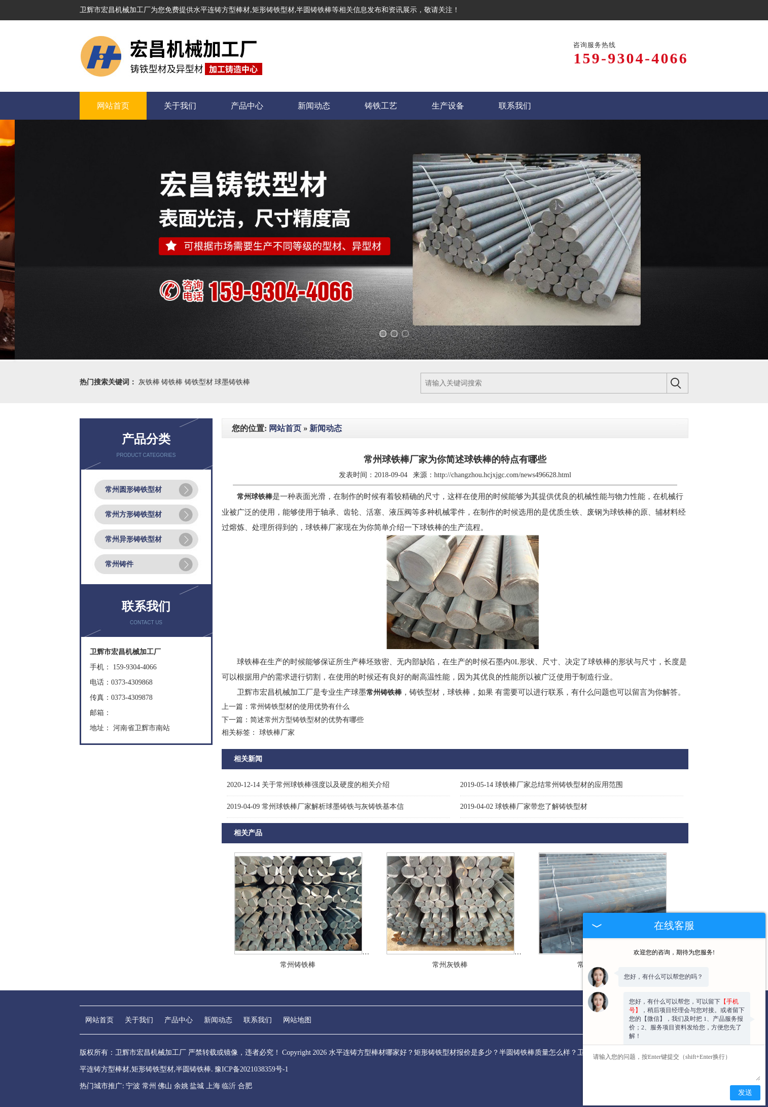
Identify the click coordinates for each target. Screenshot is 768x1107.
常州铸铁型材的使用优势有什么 (300, 706)
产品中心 (178, 1020)
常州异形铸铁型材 (133, 539)
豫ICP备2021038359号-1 (251, 1069)
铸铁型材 (200, 382)
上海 (213, 1086)
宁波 (133, 1086)
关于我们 (139, 1020)
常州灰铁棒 (450, 965)
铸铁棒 (173, 382)
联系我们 (257, 1020)
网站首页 (285, 428)
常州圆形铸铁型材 (133, 489)
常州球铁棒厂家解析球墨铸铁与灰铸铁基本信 (315, 806)
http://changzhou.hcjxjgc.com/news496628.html (502, 475)
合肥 (245, 1086)
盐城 (197, 1086)
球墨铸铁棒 (232, 382)
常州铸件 (119, 564)
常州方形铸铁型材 (133, 514)
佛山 (165, 1086)
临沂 (229, 1086)
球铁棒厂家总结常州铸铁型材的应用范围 (541, 785)
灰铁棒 (150, 382)
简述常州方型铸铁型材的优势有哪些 (307, 720)
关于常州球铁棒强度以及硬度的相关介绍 (308, 785)
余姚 (181, 1086)
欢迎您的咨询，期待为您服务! (674, 940)
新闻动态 (325, 428)
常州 (149, 1086)
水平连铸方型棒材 (221, 10)
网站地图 (297, 1020)
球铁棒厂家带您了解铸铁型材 (523, 806)
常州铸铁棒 (298, 965)
